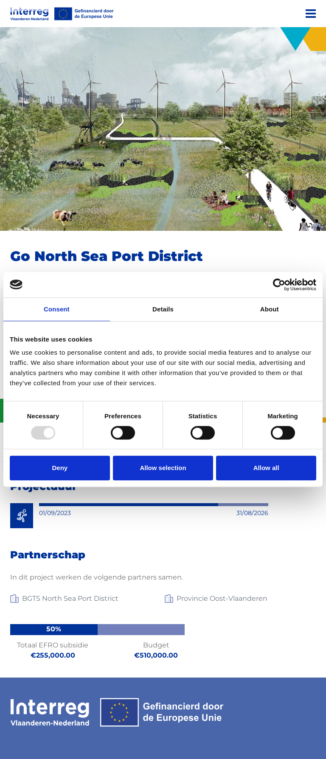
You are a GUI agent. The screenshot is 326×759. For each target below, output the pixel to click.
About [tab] (269, 309)
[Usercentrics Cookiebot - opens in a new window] (279, 284)
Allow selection (163, 467)
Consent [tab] (57, 309)
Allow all (266, 467)
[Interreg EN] (62, 14)
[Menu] (311, 13)
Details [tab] (163, 309)
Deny (59, 467)
